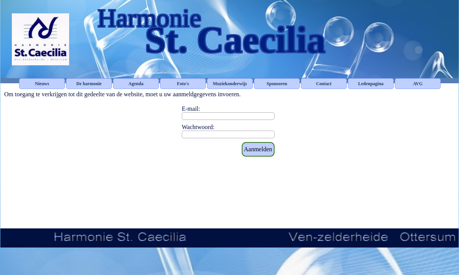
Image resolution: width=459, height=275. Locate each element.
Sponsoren (277, 83)
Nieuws (42, 83)
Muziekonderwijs (230, 83)
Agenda (135, 83)
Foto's (183, 83)
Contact (324, 83)
